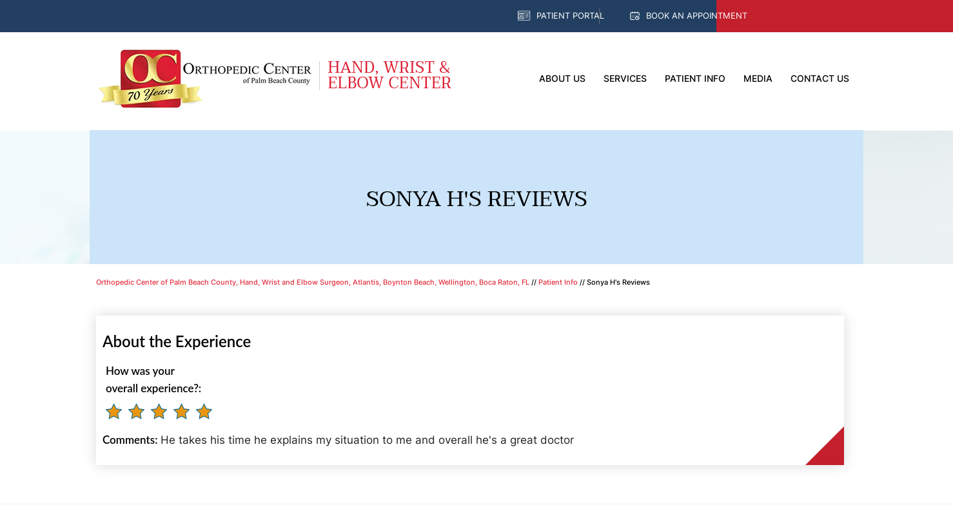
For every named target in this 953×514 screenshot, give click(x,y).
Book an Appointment (696, 15)
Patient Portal (570, 15)
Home (514, 79)
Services (625, 78)
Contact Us (820, 78)
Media (757, 78)
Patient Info (695, 78)
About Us (562, 78)
